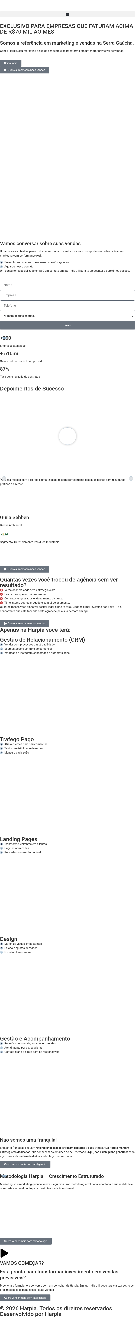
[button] (67, 14)
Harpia (53, 1314)
